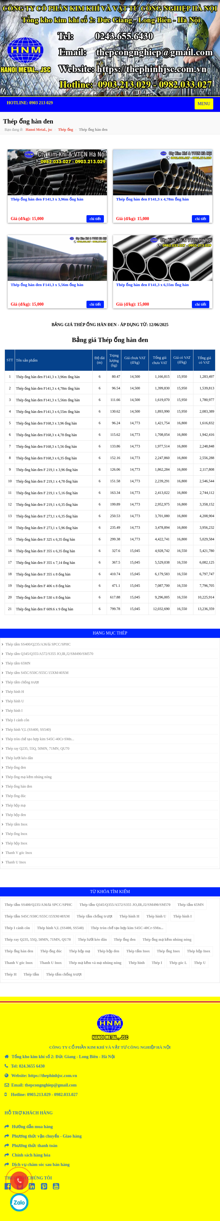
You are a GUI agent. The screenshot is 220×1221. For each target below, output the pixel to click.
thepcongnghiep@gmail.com (51, 1085)
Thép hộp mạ (14, 805)
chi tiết (95, 219)
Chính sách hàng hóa (31, 1155)
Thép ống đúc (14, 796)
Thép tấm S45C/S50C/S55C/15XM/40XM (35, 673)
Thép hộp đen (14, 815)
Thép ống (65, 129)
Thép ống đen (14, 767)
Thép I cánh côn (15, 720)
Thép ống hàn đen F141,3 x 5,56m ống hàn (47, 284)
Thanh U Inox (14, 862)
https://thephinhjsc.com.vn (52, 1075)
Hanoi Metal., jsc (39, 129)
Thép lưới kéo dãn (17, 758)
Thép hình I (12, 710)
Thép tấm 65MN (16, 663)
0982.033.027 (66, 1094)
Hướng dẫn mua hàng (32, 1126)
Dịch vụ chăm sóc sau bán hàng (41, 1164)
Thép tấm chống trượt (20, 682)
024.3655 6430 (32, 1066)
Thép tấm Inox (15, 824)
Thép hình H (13, 692)
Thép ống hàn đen (17, 786)
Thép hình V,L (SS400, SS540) (26, 729)
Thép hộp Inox (14, 843)
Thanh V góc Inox (17, 853)
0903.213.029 (39, 1094)
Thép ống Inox (14, 834)
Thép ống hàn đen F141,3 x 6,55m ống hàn (152, 284)
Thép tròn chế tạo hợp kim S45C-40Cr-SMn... (38, 739)
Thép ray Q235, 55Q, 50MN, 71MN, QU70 (35, 748)
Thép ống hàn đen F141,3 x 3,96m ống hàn (47, 199)
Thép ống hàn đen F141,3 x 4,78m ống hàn (152, 199)
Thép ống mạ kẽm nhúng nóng (27, 777)
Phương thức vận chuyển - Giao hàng (47, 1136)
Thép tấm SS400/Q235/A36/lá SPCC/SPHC (36, 644)
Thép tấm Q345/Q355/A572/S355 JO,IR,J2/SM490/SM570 (47, 654)
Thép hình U (13, 701)
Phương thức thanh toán (34, 1145)
